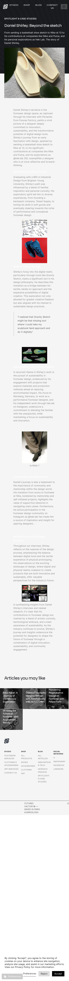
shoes (24, 762)
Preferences (29, 973)
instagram (59, 761)
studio (13, 5)
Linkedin (58, 769)
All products (26, 757)
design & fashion (42, 770)
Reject (44, 973)
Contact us (52, 7)
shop (27, 5)
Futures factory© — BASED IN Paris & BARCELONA (32, 807)
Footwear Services (10, 757)
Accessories (28, 766)
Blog (38, 5)
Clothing (26, 770)
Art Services (11, 769)
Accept (58, 973)
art (23, 773)
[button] (64, 6)
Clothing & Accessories (11, 763)
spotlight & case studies (43, 778)
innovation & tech (44, 763)
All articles (43, 757)
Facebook (58, 765)
